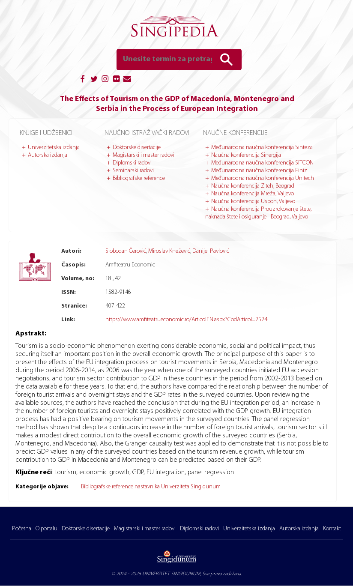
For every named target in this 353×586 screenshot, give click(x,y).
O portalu (46, 529)
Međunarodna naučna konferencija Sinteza (262, 147)
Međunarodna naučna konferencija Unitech (262, 178)
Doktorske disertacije (137, 147)
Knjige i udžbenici (46, 133)
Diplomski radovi (132, 163)
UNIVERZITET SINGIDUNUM (171, 574)
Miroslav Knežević (169, 251)
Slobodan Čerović (125, 251)
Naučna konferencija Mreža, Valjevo (252, 194)
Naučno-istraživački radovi (147, 133)
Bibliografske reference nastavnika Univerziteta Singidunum (151, 487)
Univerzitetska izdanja (54, 147)
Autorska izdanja (47, 155)
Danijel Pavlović (210, 251)
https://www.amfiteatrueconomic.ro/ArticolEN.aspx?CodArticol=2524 (186, 320)
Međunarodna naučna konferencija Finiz (259, 170)
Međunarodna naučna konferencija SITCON (262, 163)
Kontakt (332, 529)
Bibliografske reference (139, 178)
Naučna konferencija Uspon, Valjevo (253, 201)
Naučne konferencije (235, 133)
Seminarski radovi (133, 170)
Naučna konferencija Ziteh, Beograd (252, 186)
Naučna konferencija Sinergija (246, 155)
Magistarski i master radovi (143, 155)
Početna (21, 529)
